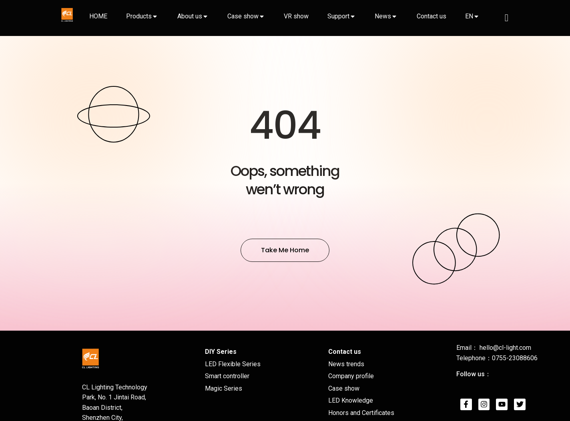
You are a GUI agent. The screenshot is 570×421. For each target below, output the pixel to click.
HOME (98, 16)
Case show (243, 16)
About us (189, 16)
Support (338, 16)
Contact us (431, 16)
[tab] (98, 16)
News (383, 16)
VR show (296, 16)
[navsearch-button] (506, 18)
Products (139, 16)
